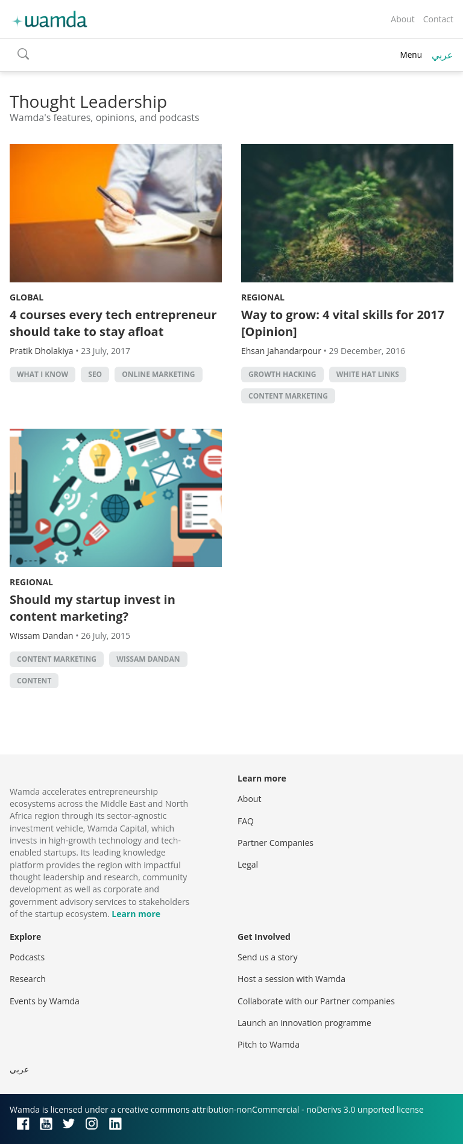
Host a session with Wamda (291, 978)
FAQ (246, 821)
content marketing (288, 396)
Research (28, 978)
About (402, 19)
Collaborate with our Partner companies (316, 1001)
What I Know (42, 374)
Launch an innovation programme (304, 1022)
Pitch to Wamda (269, 1044)
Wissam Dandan (148, 659)
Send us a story (267, 957)
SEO (95, 374)
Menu (411, 54)
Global (26, 297)
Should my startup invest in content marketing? (92, 607)
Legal (248, 864)
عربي (442, 55)
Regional (263, 297)
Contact (438, 19)
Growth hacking (282, 374)
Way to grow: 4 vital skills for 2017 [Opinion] (342, 323)
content (34, 681)
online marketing (158, 374)
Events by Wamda (45, 1001)
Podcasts (27, 957)
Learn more (136, 913)
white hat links (367, 374)
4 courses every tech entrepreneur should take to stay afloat (113, 323)
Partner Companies (275, 842)
